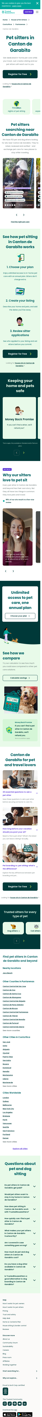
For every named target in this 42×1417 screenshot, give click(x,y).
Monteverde (8, 1082)
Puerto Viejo (8, 1057)
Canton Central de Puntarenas (15, 1012)
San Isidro (7, 1060)
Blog (4, 1354)
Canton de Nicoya (10, 1008)
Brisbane (6, 1116)
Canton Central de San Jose (14, 986)
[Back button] (16, 215)
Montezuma (8, 1075)
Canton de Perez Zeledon (13, 1005)
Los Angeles (8, 1112)
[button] (18, 537)
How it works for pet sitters (13, 1307)
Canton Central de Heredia (14, 1019)
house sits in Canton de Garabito (24, 897)
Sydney (6, 1101)
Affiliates (6, 1361)
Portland (6, 1134)
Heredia (6, 1071)
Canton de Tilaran (10, 1016)
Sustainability (8, 1346)
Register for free (20, 74)
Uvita (5, 1046)
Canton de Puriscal (11, 1023)
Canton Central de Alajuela (14, 1001)
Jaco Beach (7, 973)
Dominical (7, 1068)
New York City (8, 1109)
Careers (6, 1350)
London (6, 1098)
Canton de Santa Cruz (12, 994)
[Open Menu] (37, 12)
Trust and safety (9, 1314)
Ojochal (6, 1053)
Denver (6, 1138)
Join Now (28, 12)
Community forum (10, 1343)
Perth (5, 1120)
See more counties (11, 1030)
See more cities (10, 1086)
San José (6, 1042)
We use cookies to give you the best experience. (16, 4)
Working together (9, 1365)
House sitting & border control (14, 1325)
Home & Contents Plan (12, 1322)
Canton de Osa (9, 990)
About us (6, 1339)
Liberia (5, 1079)
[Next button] (24, 215)
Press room (7, 1357)
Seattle (6, 1127)
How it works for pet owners (13, 1303)
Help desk (6, 1318)
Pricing (5, 1311)
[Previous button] (6, 571)
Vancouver (7, 1123)
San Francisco (8, 1131)
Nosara (6, 1064)
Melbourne (7, 1105)
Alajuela (6, 1049)
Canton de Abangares (12, 997)
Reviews (6, 1329)
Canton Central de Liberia (13, 1027)
